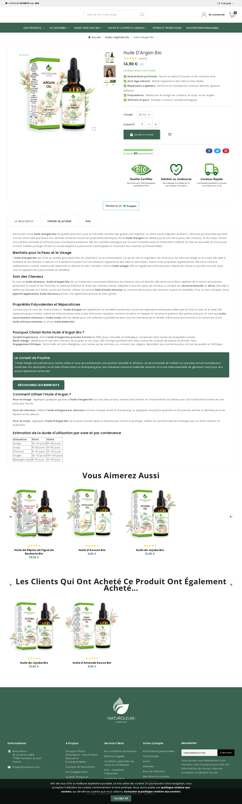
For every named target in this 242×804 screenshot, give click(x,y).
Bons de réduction (154, 771)
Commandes (151, 756)
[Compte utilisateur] (213, 14)
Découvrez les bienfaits (38, 385)
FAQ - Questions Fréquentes (114, 771)
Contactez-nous (114, 778)
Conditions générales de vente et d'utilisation (119, 763)
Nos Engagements (77, 772)
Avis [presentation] (88, 221)
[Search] (142, 14)
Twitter (217, 151)
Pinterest (226, 151)
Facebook (209, 151)
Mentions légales (114, 756)
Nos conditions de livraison (120, 751)
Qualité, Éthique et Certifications (77, 778)
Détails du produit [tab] (59, 221)
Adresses (148, 766)
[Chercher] (110, 14)
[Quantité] (142, 124)
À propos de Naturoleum (80, 767)
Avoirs (146, 761)
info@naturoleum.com (26, 767)
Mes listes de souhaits (156, 776)
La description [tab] (24, 221)
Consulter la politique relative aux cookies (151, 791)
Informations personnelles (159, 751)
